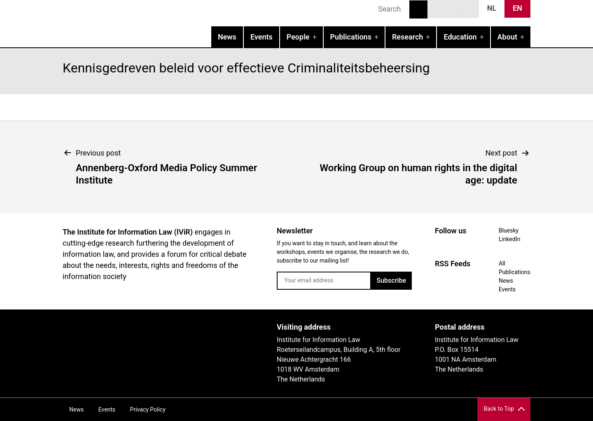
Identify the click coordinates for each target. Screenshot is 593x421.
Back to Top (499, 408)
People (298, 37)
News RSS (468, 8)
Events (261, 37)
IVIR (168, 23)
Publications (350, 37)
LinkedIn (453, 8)
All (502, 263)
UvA (158, 330)
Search (418, 9)
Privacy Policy (148, 409)
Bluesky (438, 8)
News (227, 37)
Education (460, 37)
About (507, 37)
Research (407, 37)
